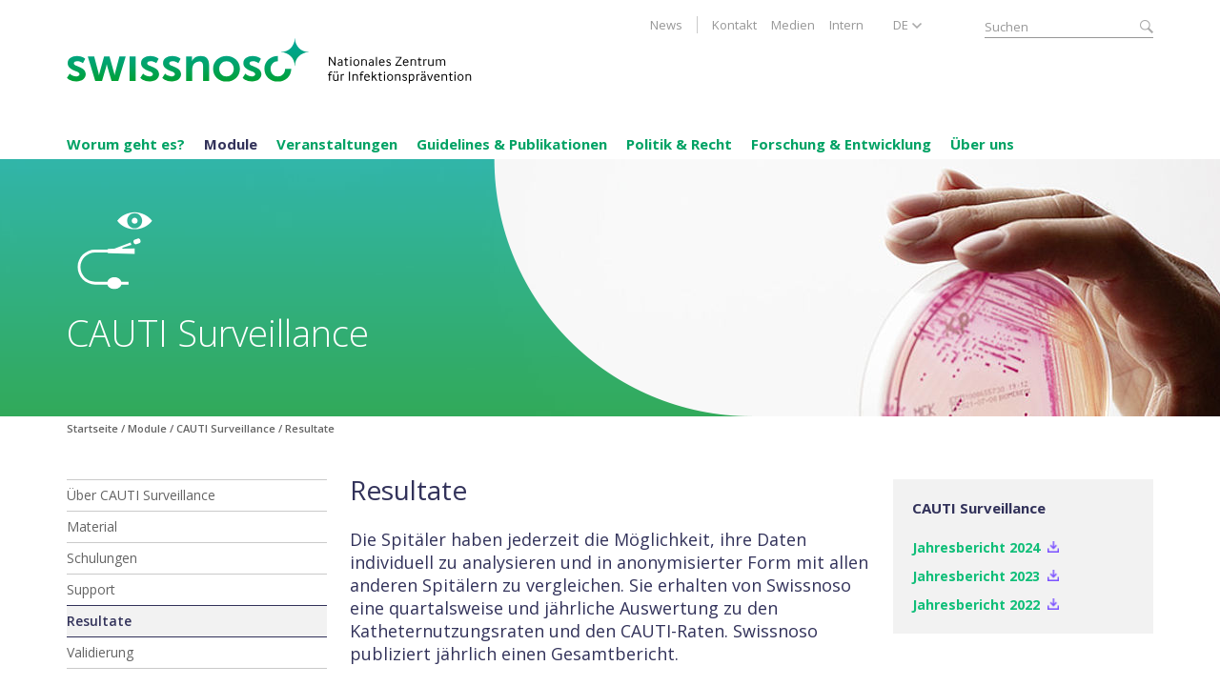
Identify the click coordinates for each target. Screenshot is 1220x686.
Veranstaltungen (336, 143)
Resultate (99, 621)
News (666, 24)
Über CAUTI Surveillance (141, 495)
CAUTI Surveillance (225, 428)
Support (91, 589)
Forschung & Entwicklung (841, 143)
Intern (846, 24)
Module (230, 143)
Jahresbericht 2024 (976, 547)
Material (92, 526)
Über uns (982, 143)
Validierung (100, 652)
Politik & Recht (679, 143)
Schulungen (102, 558)
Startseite (92, 428)
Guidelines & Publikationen (512, 143)
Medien (793, 24)
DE (900, 24)
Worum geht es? (126, 143)
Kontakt (734, 24)
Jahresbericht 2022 (976, 604)
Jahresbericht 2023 (976, 576)
